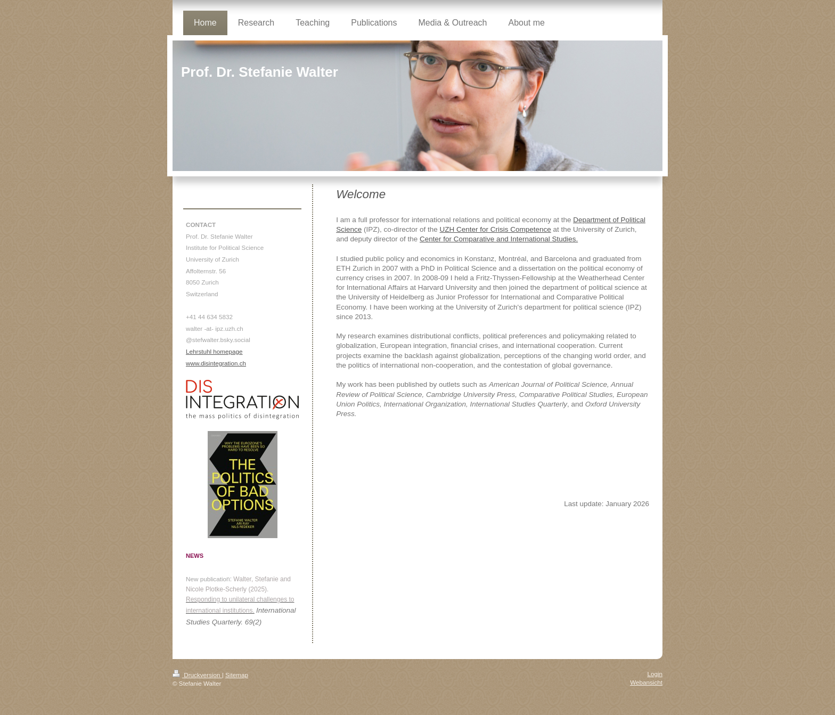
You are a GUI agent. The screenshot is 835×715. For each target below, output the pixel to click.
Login (654, 673)
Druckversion (197, 674)
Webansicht (646, 682)
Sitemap (236, 674)
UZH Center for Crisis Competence (495, 229)
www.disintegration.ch (216, 363)
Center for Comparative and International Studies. (499, 239)
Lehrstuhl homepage (214, 351)
